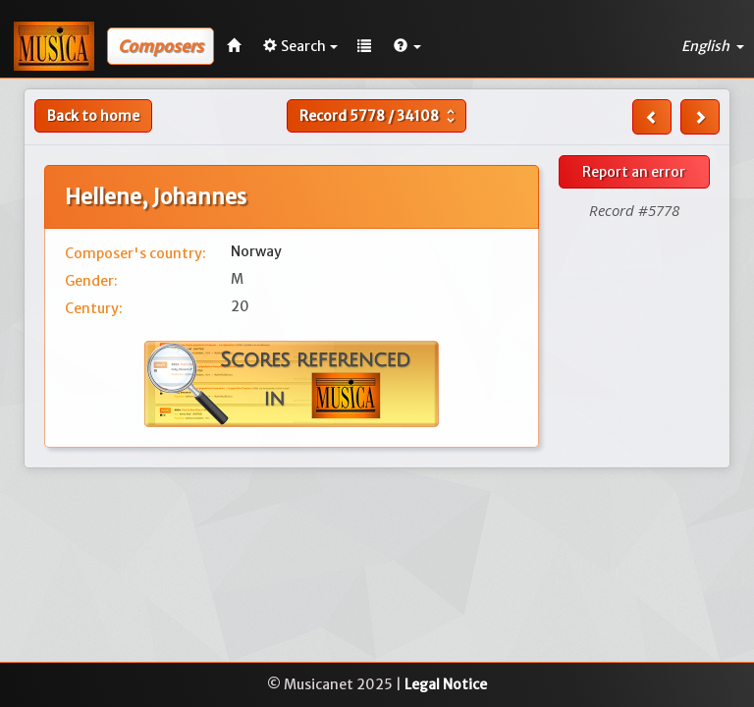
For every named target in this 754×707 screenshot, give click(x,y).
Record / (379, 116)
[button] (407, 46)
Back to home (93, 116)
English (712, 46)
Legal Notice (445, 684)
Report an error (633, 172)
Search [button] (300, 46)
